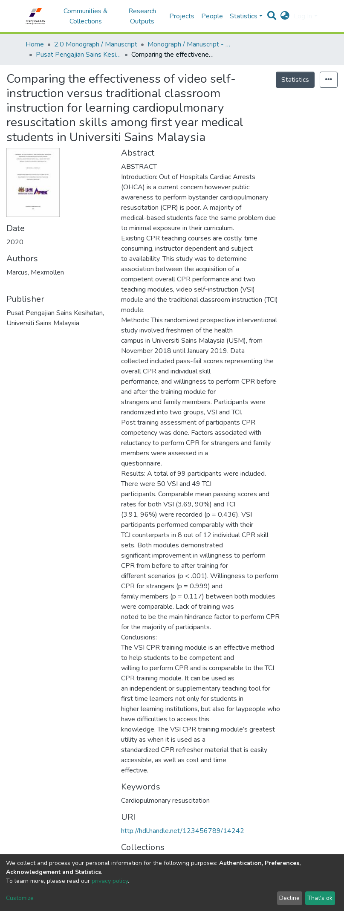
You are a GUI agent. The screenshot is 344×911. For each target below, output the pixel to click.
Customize (20, 898)
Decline (289, 898)
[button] (285, 16)
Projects (181, 16)
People (212, 16)
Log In (303, 16)
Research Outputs (142, 16)
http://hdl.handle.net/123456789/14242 (182, 831)
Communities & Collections (86, 16)
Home (35, 44)
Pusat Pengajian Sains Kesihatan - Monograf (78, 54)
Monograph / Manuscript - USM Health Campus (190, 44)
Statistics (295, 79)
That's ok (319, 898)
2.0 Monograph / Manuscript (95, 44)
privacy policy (110, 881)
